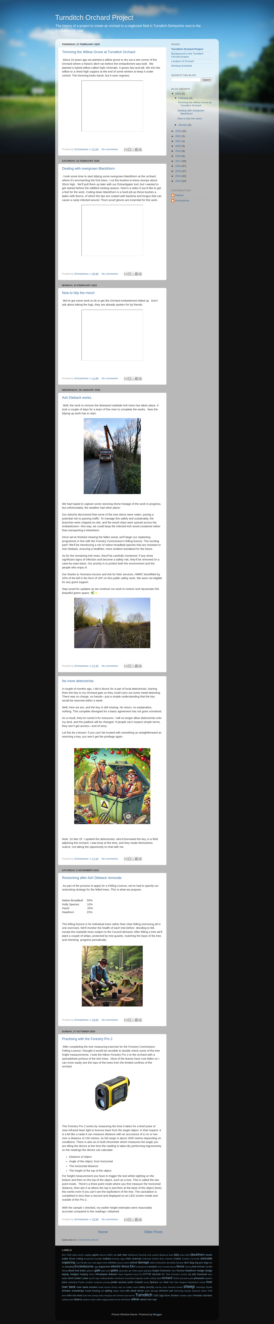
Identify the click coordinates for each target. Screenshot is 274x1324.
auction (155, 1255)
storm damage (151, 1291)
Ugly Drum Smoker (169, 1295)
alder (74, 1255)
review (202, 1282)
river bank (69, 1287)
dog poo (199, 1262)
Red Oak (174, 1282)
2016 (178, 166)
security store (161, 1287)
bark (171, 1255)
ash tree (122, 1254)
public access (119, 1282)
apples (95, 1255)
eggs (96, 1267)
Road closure (104, 1287)
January (183, 124)
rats (160, 1282)
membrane (119, 1278)
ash (115, 1255)
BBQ (176, 1254)
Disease (179, 1263)
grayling (147, 1271)
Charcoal (147, 1259)
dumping (69, 1266)
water (93, 1299)
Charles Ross (158, 1259)
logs (97, 1278)
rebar (166, 1282)
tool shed (77, 1295)
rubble (129, 1287)
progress (98, 1282)
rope (120, 1287)
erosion (153, 1266)
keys (210, 1274)
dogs (206, 1262)
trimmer (120, 1295)
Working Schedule (181, 65)
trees (101, 1295)
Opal (159, 1278)
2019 (178, 151)
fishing (65, 1271)
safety (142, 1287)
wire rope (152, 1299)
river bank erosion (87, 1287)
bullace (107, 1258)
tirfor (69, 1295)
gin (130, 1271)
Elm (132, 1266)
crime (104, 1263)
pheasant (199, 1278)
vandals (182, 1295)
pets (191, 1278)
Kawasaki (202, 1274)
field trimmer (198, 1266)
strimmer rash (166, 1290)
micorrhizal (130, 1278)
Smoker (66, 1290)
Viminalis (197, 1295)
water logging (102, 1299)
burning (115, 1259)
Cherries (169, 1259)
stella (122, 1291)
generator (123, 1271)
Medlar (110, 1278)
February (183, 98)
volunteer (207, 1295)
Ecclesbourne (84, 1266)
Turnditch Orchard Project (187, 49)
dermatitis (170, 1263)
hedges (74, 1274)
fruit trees (80, 1270)
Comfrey (186, 1259)
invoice (184, 1274)
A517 (64, 1255)
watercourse (114, 1299)
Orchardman (182, 200)
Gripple (155, 1270)
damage (143, 1262)
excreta (166, 1267)
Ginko (135, 1271)
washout (86, 1299)
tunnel (132, 1295)
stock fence (137, 1290)
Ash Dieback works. (77, 398)
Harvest (181, 1270)
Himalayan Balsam (106, 1274)
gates (114, 1270)
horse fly (138, 1274)
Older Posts (153, 1232)
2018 (178, 156)
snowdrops (78, 1290)
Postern (81, 1282)
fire (210, 1266)
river (209, 1282)
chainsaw (137, 1258)
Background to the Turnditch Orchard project (187, 55)
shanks (179, 1287)
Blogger (157, 1314)
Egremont (104, 1266)
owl (181, 1278)
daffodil (133, 1262)
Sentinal (171, 1287)
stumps (187, 1291)
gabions (90, 1271)
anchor (81, 1255)
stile (127, 1290)
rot (124, 1287)
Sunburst (196, 1291)
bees (182, 1255)
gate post (105, 1271)
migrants (139, 1278)
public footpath (135, 1282)
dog (192, 1262)
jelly (194, 1274)
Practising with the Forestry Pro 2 (87, 1039)
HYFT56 (147, 1274)
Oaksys (179, 195)
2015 (178, 171)
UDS (156, 1295)
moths (146, 1278)
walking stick (67, 1299)
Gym (173, 1271)
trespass (108, 1295)
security (150, 1287)
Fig (207, 1267)
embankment (142, 1267)
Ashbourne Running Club (139, 1255)
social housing (92, 1290)
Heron (92, 1274)
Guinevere (165, 1270)
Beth (188, 1255)
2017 (178, 161)
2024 (178, 131)
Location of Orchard (182, 61)
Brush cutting (76, 1258)
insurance (175, 1274)
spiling (108, 1290)
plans (64, 1282)
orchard (167, 1278)
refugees (183, 1282)
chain (128, 1258)
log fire (92, 1278)
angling (88, 1255)
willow (135, 1299)
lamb (70, 1278)
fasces (173, 1267)
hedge (200, 1270)
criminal (112, 1262)
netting (153, 1278)
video (189, 1295)
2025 (178, 93)
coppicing (68, 1262)
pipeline (208, 1278)
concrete (206, 1258)
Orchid (176, 1278)
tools (85, 1295)
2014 (178, 176)
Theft (210, 1291)
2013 (178, 181)
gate (97, 1270)
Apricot (103, 1255)
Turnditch (143, 1294)
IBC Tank (166, 1274)
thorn (64, 1295)
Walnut (78, 1299)
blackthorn (197, 1254)
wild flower (126, 1299)
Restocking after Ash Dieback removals (92, 878)
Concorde (194, 1259)
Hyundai (156, 1274)
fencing (188, 1267)
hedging (84, 1274)
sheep (189, 1286)
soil (102, 1291)
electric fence (120, 1266)
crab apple (97, 1263)
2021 (178, 141)
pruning (106, 1282)
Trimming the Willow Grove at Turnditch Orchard (98, 52)
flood (71, 1270)
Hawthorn (190, 1270)
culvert (126, 1263)
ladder (65, 1278)
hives (120, 1274)
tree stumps (93, 1295)
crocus (119, 1263)
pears (186, 1278)
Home (103, 1232)
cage (122, 1259)
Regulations (193, 1282)
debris (152, 1263)
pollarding (72, 1282)
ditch (186, 1262)
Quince (154, 1282)
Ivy (189, 1274)
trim (114, 1295)
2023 (178, 136)
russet (135, 1287)
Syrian (204, 1291)
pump (146, 1282)
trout (126, 1295)
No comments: (110, 149)
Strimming (179, 1291)
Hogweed (128, 1274)
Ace (69, 1255)
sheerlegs (200, 1287)
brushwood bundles (93, 1259)
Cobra (177, 1258)
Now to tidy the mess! (78, 293)
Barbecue (163, 1255)
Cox (90, 1263)
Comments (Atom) (88, 1239)
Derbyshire (161, 1263)
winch (143, 1299)
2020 (178, 146)
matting (103, 1278)
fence (180, 1266)
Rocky (114, 1287)
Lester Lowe (81, 1278)
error (160, 1267)
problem (89, 1282)
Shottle (209, 1287)
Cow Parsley (81, 1263)
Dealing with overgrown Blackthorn (88, 168)
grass (140, 1271)
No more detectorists (78, 681)
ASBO (110, 1255)
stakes (116, 1291)
